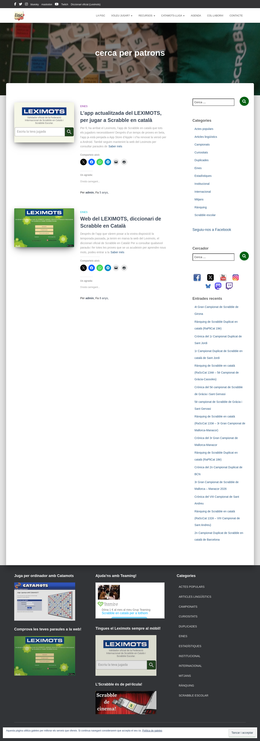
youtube (56, 4)
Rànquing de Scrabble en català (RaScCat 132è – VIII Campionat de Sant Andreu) (217, 518)
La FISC (100, 15)
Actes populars (204, 128)
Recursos (147, 15)
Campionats (202, 144)
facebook (15, 4)
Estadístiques (203, 175)
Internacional (203, 191)
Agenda (196, 15)
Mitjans (199, 199)
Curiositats (201, 152)
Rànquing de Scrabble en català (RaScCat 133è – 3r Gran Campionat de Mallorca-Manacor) (220, 423)
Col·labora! (215, 15)
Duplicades (202, 160)
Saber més (115, 146)
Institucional (202, 183)
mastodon (46, 4)
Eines (84, 106)
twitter (20, 4)
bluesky (34, 4)
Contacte (236, 15)
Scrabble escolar (205, 215)
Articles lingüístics (206, 136)
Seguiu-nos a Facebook (212, 230)
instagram (26, 4)
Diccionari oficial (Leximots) (86, 4)
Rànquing (201, 207)
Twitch (64, 4)
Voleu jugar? (122, 15)
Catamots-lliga (173, 15)
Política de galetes (152, 730)
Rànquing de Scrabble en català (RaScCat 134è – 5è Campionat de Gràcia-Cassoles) (217, 372)
